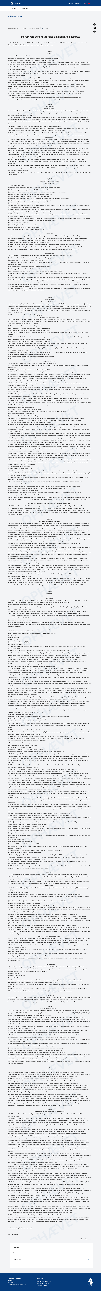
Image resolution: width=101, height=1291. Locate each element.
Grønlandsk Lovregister (44, 1281)
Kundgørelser (24, 8)
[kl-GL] (85, 3)
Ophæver (51, 1253)
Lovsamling (14, 8)
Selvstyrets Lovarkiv (42, 1283)
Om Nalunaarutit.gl (74, 3)
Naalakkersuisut (41, 1285)
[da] (89, 3)
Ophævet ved (51, 1259)
